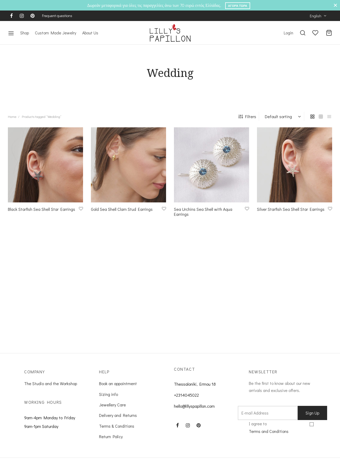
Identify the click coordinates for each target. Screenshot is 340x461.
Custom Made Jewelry (55, 32)
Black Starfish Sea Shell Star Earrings (41, 213)
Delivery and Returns (118, 420)
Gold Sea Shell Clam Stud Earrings (122, 213)
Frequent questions (57, 15)
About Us (90, 32)
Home (12, 121)
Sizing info (108, 398)
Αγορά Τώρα (237, 6)
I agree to (269, 432)
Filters (247, 121)
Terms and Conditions (269, 435)
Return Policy (111, 441)
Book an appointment (118, 388)
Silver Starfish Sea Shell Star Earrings (290, 213)
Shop (24, 32)
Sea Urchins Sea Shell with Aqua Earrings (203, 216)
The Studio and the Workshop (50, 388)
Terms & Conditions (116, 430)
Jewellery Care (112, 409)
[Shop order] (282, 121)
